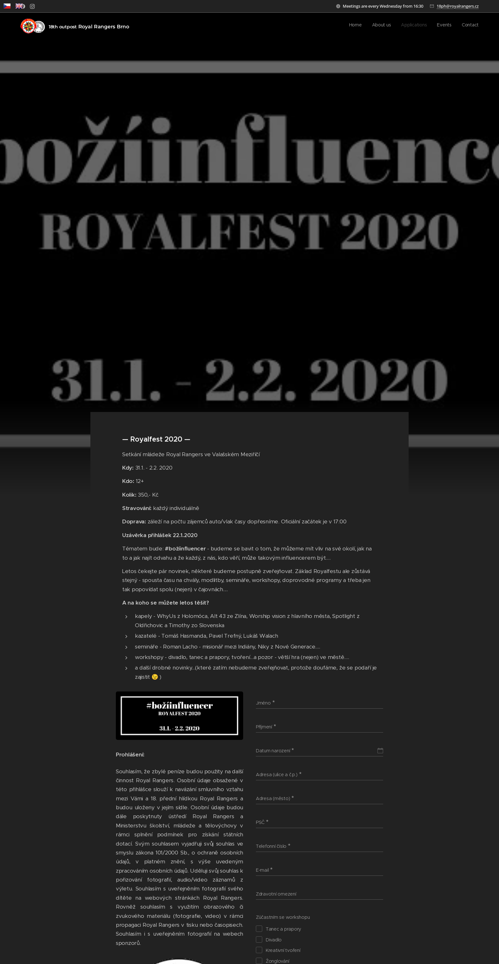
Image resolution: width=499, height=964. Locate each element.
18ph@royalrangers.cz (458, 6)
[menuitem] (439, 26)
